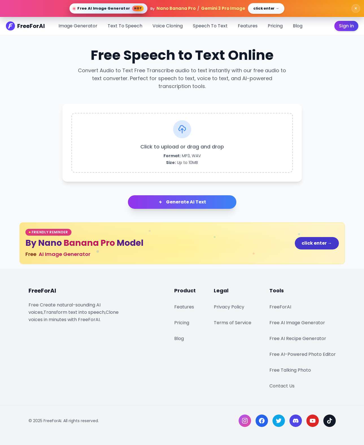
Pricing (275, 26)
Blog (297, 26)
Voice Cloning (167, 26)
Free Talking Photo (290, 370)
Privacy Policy (229, 307)
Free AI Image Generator (297, 322)
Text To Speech (125, 26)
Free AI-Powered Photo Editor (302, 354)
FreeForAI (280, 307)
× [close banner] (356, 8)
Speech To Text (210, 26)
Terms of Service (232, 322)
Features (248, 26)
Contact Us (282, 386)
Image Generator (77, 26)
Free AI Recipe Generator (297, 338)
